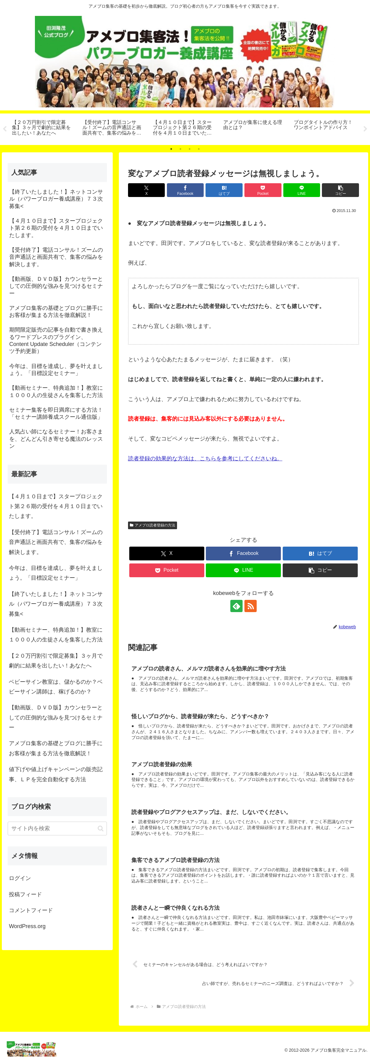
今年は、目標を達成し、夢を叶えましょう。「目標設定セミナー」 (56, 573)
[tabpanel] (43, 128)
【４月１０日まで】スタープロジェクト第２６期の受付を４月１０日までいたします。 (56, 506)
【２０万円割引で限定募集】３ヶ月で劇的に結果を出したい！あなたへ (56, 661)
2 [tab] (180, 149)
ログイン (20, 878)
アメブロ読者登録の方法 (152, 525)
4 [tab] (199, 149)
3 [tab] (190, 149)
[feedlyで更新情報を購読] (236, 606)
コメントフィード (31, 910)
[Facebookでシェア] (185, 190)
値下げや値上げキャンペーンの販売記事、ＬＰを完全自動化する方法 (56, 774)
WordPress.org (27, 926)
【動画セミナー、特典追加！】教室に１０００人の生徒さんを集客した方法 (56, 635)
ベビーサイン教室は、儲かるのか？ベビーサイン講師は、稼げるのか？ (56, 687)
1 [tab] (171, 149)
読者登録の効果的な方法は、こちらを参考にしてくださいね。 (205, 458)
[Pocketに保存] (262, 190)
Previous (5, 129)
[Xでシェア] (146, 190)
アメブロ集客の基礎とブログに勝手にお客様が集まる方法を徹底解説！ (56, 748)
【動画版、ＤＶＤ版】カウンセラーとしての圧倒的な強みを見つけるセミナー (56, 717)
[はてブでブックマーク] (224, 190)
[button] (340, 190)
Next (365, 129)
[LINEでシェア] (301, 190)
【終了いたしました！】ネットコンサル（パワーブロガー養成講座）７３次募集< (56, 604)
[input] (57, 828)
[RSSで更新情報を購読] (250, 606)
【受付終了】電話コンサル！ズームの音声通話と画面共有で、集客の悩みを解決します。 (56, 542)
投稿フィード (25, 894)
